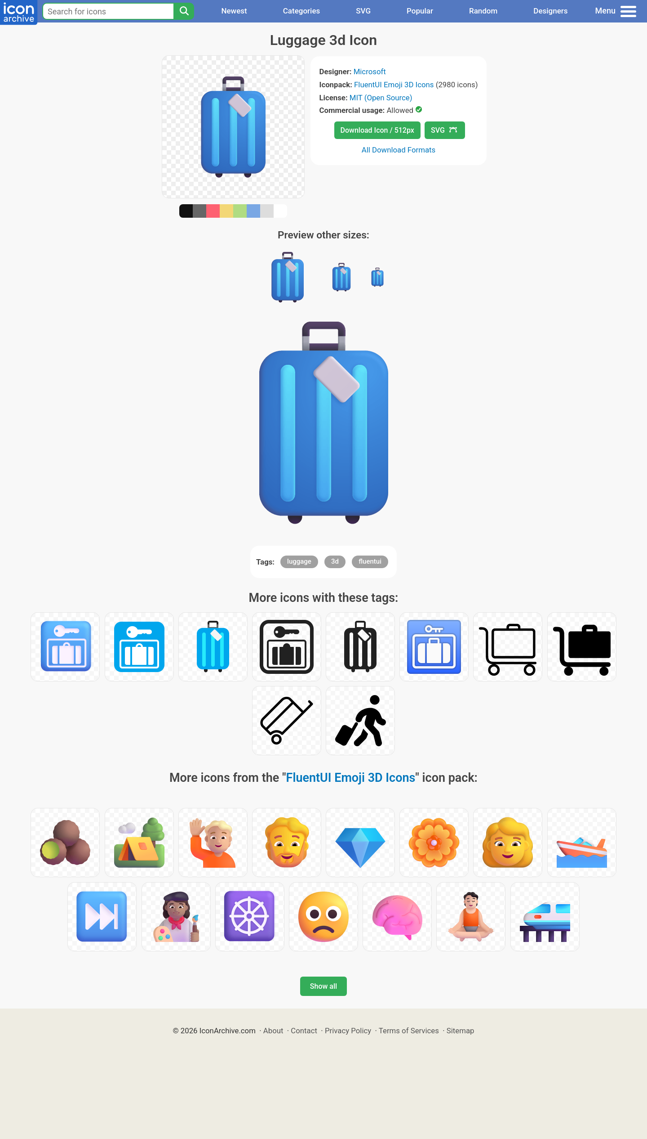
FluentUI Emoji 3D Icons (394, 84)
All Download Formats (399, 149)
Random (483, 10)
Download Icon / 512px (377, 130)
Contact (304, 1030)
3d (335, 561)
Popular (420, 10)
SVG (363, 10)
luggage (299, 561)
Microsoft (370, 71)
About (273, 1030)
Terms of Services (409, 1030)
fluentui (370, 561)
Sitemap (460, 1030)
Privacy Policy (348, 1030)
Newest (234, 10)
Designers (550, 10)
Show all (323, 986)
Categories (301, 10)
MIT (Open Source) (381, 97)
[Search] (183, 11)
